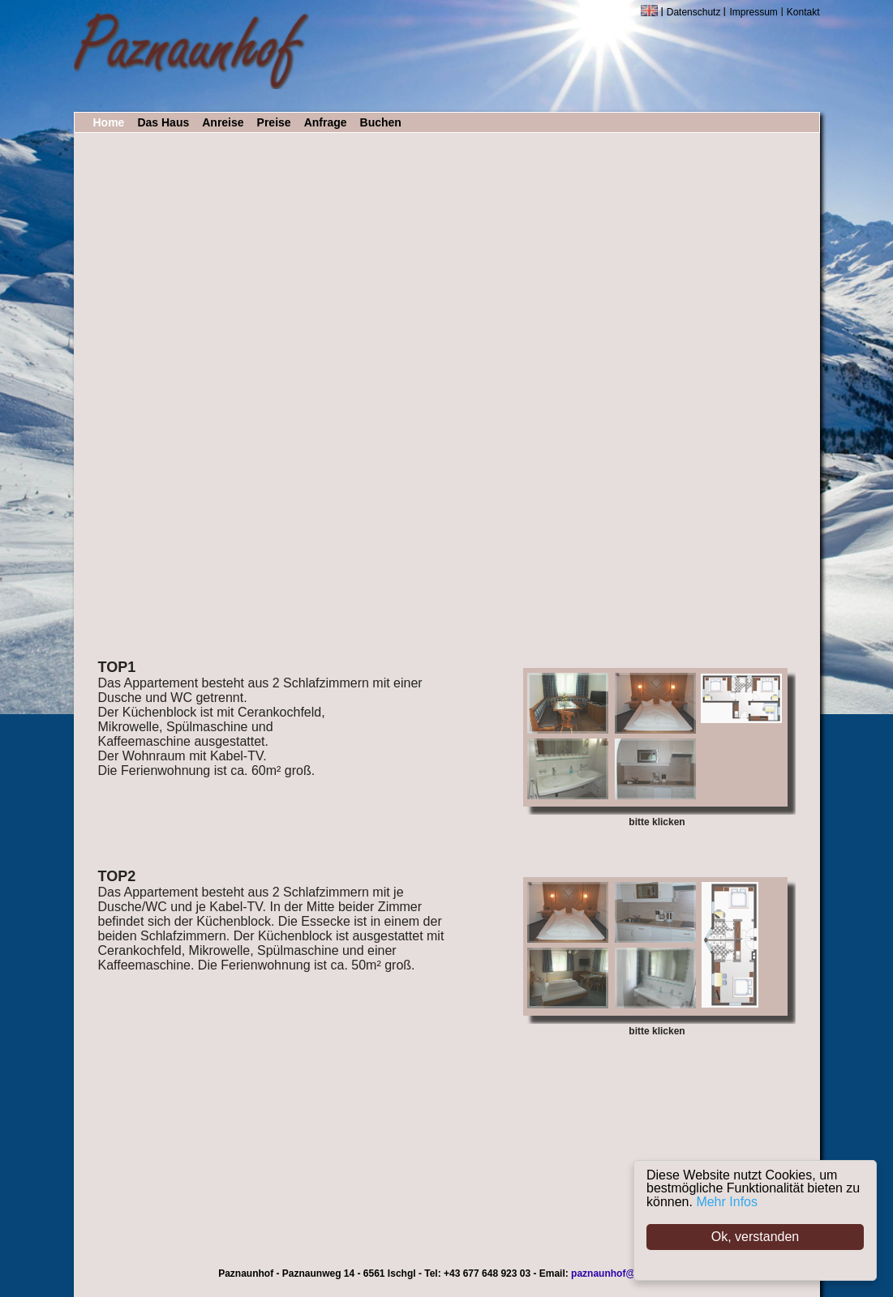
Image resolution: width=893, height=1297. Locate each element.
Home (109, 122)
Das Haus (163, 122)
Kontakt (803, 12)
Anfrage (325, 122)
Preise (274, 122)
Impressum (753, 12)
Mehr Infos (727, 1202)
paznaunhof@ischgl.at (623, 1273)
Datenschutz (694, 12)
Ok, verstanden (755, 1236)
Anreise (222, 122)
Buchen (380, 122)
